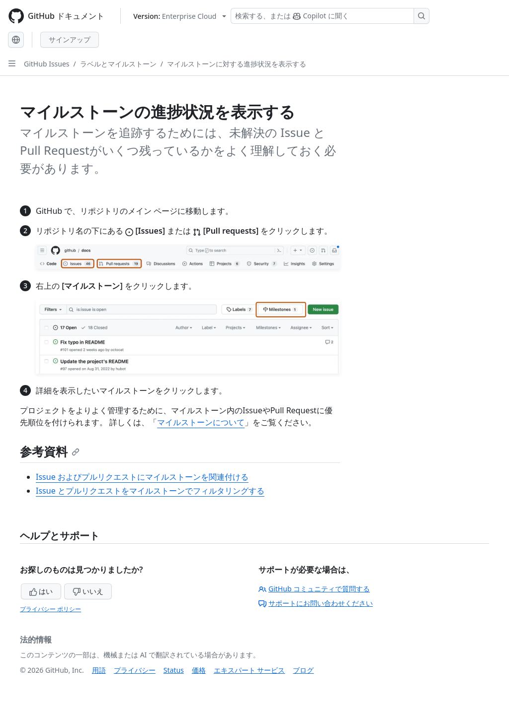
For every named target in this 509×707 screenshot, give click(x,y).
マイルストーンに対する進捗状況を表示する (236, 63)
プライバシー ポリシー (50, 609)
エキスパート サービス (249, 670)
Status (174, 670)
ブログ (303, 670)
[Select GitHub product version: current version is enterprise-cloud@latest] (180, 16)
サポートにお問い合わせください (315, 603)
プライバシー (135, 670)
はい (41, 591)
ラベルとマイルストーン (118, 63)
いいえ (88, 591)
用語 (99, 670)
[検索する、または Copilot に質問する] (330, 16)
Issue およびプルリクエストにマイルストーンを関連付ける (142, 476)
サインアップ (69, 39)
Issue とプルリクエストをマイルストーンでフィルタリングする (150, 490)
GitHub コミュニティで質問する (314, 588)
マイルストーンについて (201, 422)
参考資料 (50, 451)
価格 (199, 670)
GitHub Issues (47, 63)
